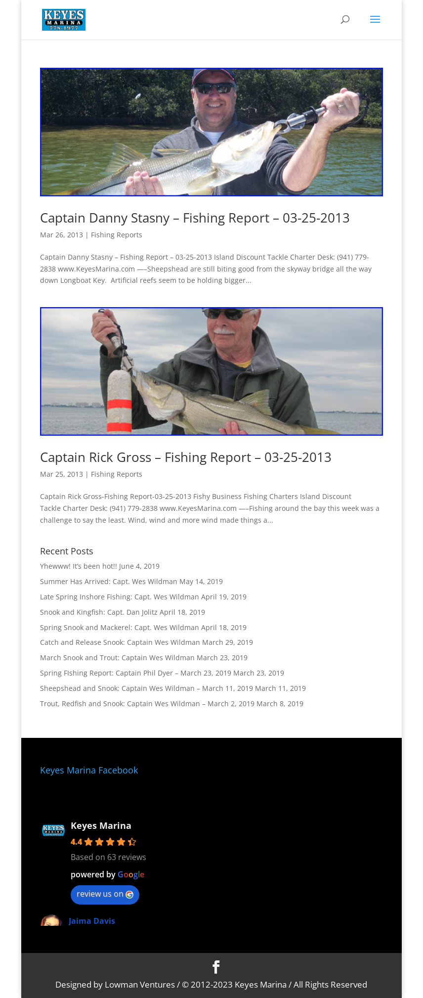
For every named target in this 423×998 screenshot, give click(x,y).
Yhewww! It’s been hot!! (78, 566)
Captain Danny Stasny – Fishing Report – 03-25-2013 (195, 218)
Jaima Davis (92, 920)
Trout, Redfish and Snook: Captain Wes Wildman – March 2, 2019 (147, 703)
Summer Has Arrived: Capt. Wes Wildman (108, 581)
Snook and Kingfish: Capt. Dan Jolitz (99, 612)
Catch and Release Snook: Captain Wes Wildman (120, 642)
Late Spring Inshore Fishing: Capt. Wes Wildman (119, 596)
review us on (105, 893)
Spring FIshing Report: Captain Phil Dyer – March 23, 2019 (135, 673)
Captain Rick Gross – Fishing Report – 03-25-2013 (186, 457)
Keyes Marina (101, 825)
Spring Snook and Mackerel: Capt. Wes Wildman (119, 627)
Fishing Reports (116, 234)
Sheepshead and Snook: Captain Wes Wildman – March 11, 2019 (146, 688)
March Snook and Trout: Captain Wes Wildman (117, 657)
